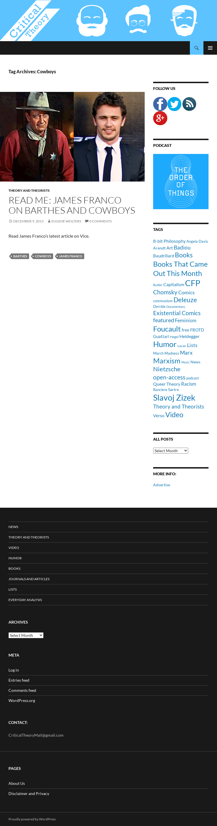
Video (13, 547)
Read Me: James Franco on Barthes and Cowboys (71, 205)
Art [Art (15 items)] (169, 247)
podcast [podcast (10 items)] (192, 378)
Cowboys (43, 256)
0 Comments (101, 221)
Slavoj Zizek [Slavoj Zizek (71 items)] (174, 397)
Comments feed (22, 690)
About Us (16, 783)
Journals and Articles (28, 579)
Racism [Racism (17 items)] (188, 384)
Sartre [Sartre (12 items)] (173, 389)
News (13, 527)
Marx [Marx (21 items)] (186, 353)
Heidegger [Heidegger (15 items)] (189, 336)
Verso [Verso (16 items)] (158, 415)
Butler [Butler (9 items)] (157, 285)
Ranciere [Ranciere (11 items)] (160, 389)
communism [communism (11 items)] (163, 301)
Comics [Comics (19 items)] (186, 292)
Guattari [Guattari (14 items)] (161, 336)
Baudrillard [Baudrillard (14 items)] (163, 255)
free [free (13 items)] (185, 329)
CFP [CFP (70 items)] (192, 283)
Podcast (162, 145)
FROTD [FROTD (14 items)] (197, 329)
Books (14, 568)
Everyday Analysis (25, 600)
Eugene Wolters (66, 221)
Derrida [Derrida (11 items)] (159, 306)
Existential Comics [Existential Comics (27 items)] (177, 312)
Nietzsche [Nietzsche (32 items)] (167, 369)
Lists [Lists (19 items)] (192, 345)
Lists (12, 589)
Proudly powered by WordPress (32, 819)
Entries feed (18, 680)
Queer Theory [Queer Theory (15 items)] (166, 384)
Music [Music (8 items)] (185, 362)
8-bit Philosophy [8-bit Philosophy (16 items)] (169, 241)
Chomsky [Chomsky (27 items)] (165, 291)
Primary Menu (210, 48)
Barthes (20, 256)
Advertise (161, 484)
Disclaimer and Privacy (28, 793)
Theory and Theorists (29, 190)
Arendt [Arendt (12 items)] (159, 248)
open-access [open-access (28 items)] (169, 377)
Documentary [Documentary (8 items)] (175, 306)
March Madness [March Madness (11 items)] (166, 353)
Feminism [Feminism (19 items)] (185, 320)
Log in (13, 670)
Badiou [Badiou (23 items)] (182, 247)
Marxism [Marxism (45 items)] (167, 360)
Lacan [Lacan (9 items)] (181, 346)
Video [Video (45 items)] (174, 414)
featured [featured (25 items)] (163, 320)
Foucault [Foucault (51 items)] (167, 328)
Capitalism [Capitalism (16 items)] (173, 284)
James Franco (70, 256)
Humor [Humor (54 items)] (165, 344)
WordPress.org (21, 700)
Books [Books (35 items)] (184, 255)
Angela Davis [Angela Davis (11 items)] (197, 241)
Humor (15, 558)
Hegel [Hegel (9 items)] (174, 337)
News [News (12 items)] (195, 361)
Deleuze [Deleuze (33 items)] (185, 300)
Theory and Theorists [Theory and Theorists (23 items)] (178, 406)
